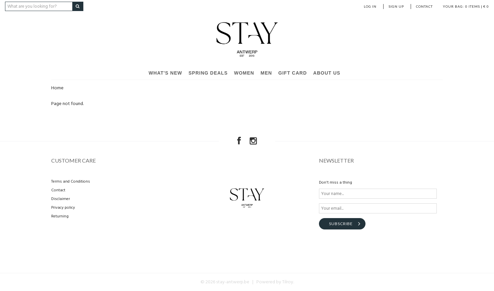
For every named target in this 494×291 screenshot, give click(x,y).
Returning (60, 216)
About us (326, 73)
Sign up (396, 6)
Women (244, 73)
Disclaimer (60, 199)
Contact (424, 6)
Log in (370, 6)
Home (57, 88)
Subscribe (341, 223)
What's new (165, 73)
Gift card (292, 73)
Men (266, 73)
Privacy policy (63, 207)
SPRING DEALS (208, 73)
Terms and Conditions (70, 181)
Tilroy (287, 282)
